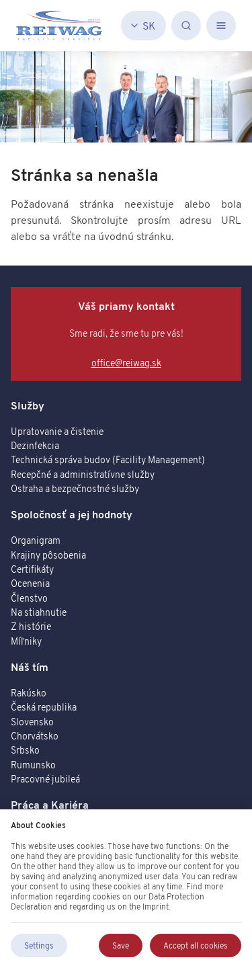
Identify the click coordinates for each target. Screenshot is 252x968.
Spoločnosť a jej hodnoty (71, 514)
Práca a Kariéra (50, 805)
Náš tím (29, 667)
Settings (39, 945)
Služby (27, 405)
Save (120, 945)
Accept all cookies (195, 945)
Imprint (155, 906)
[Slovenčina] (143, 25)
